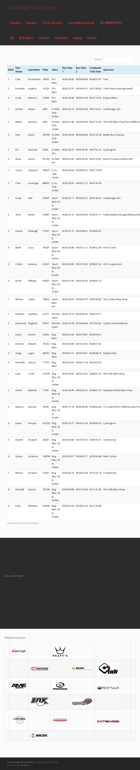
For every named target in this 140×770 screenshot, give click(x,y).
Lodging (77, 37)
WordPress (25, 765)
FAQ (12, 37)
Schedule (15, 22)
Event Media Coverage (81, 22)
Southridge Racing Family (32, 7)
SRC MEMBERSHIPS (111, 22)
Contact (92, 37)
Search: (98, 59)
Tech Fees (44, 37)
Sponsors (31, 22)
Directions (61, 37)
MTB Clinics (26, 37)
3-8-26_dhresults (52, 22)
